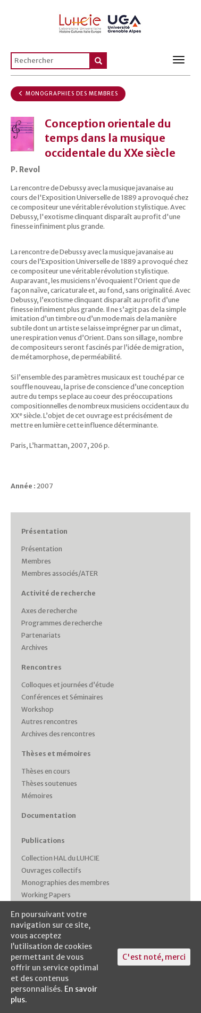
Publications (43, 841)
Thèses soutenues (49, 783)
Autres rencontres (49, 722)
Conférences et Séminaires (62, 697)
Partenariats (41, 635)
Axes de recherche (49, 611)
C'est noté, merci (154, 957)
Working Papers (46, 895)
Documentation (48, 815)
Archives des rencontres (58, 734)
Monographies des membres (68, 93)
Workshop (37, 709)
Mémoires (37, 796)
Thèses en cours (45, 771)
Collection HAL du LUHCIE (60, 858)
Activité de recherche (58, 593)
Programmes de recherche (61, 623)
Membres (36, 561)
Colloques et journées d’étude (67, 685)
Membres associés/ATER (59, 573)
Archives (34, 648)
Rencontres (41, 667)
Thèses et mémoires (56, 754)
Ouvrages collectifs (51, 870)
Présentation (44, 531)
